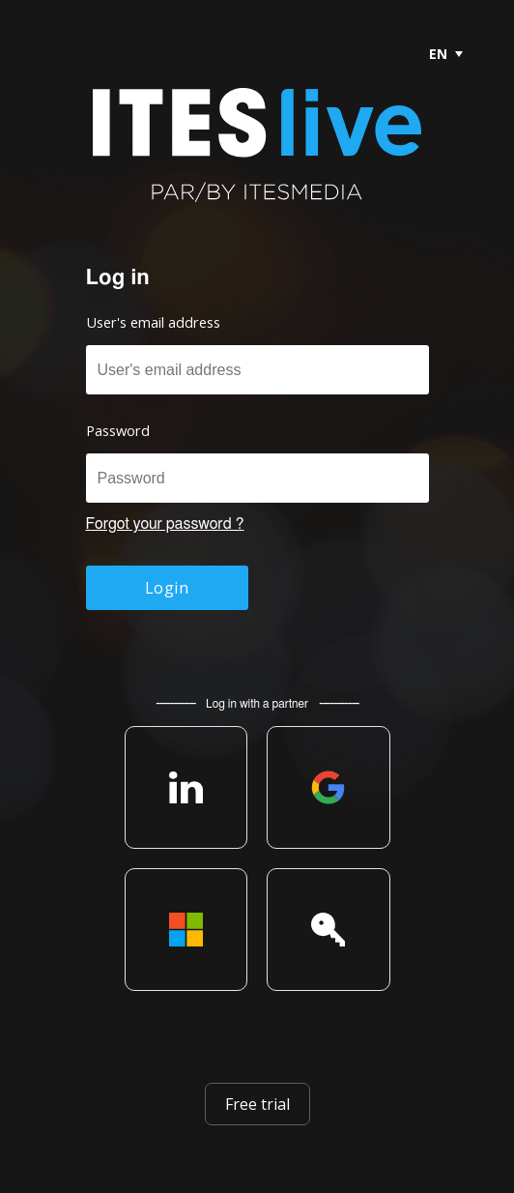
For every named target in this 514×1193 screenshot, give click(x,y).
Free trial (257, 1104)
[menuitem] (445, 53)
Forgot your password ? (165, 524)
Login (166, 587)
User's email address (153, 322)
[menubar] (438, 53)
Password (118, 430)
